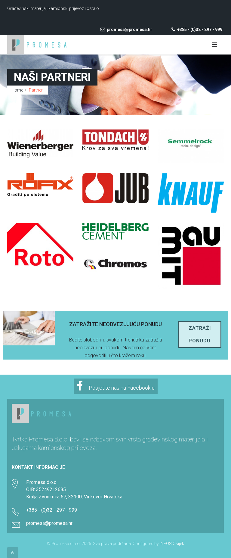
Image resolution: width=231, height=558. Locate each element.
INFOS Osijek (172, 543)
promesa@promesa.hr (126, 29)
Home (17, 90)
